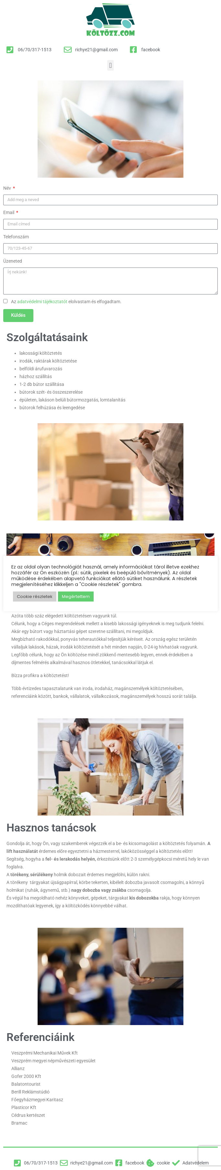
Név (7, 188)
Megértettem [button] (76, 596)
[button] (110, 65)
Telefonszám (16, 236)
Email (9, 212)
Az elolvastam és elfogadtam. (66, 301)
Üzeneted (12, 261)
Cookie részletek (34, 596)
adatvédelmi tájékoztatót (42, 301)
